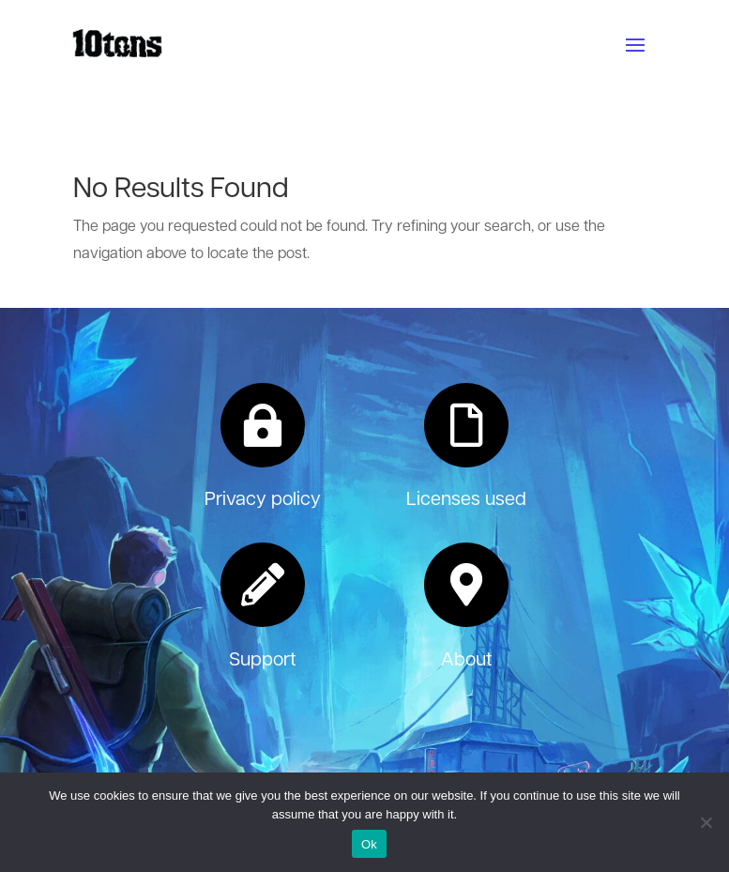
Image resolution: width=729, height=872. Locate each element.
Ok (369, 844)
